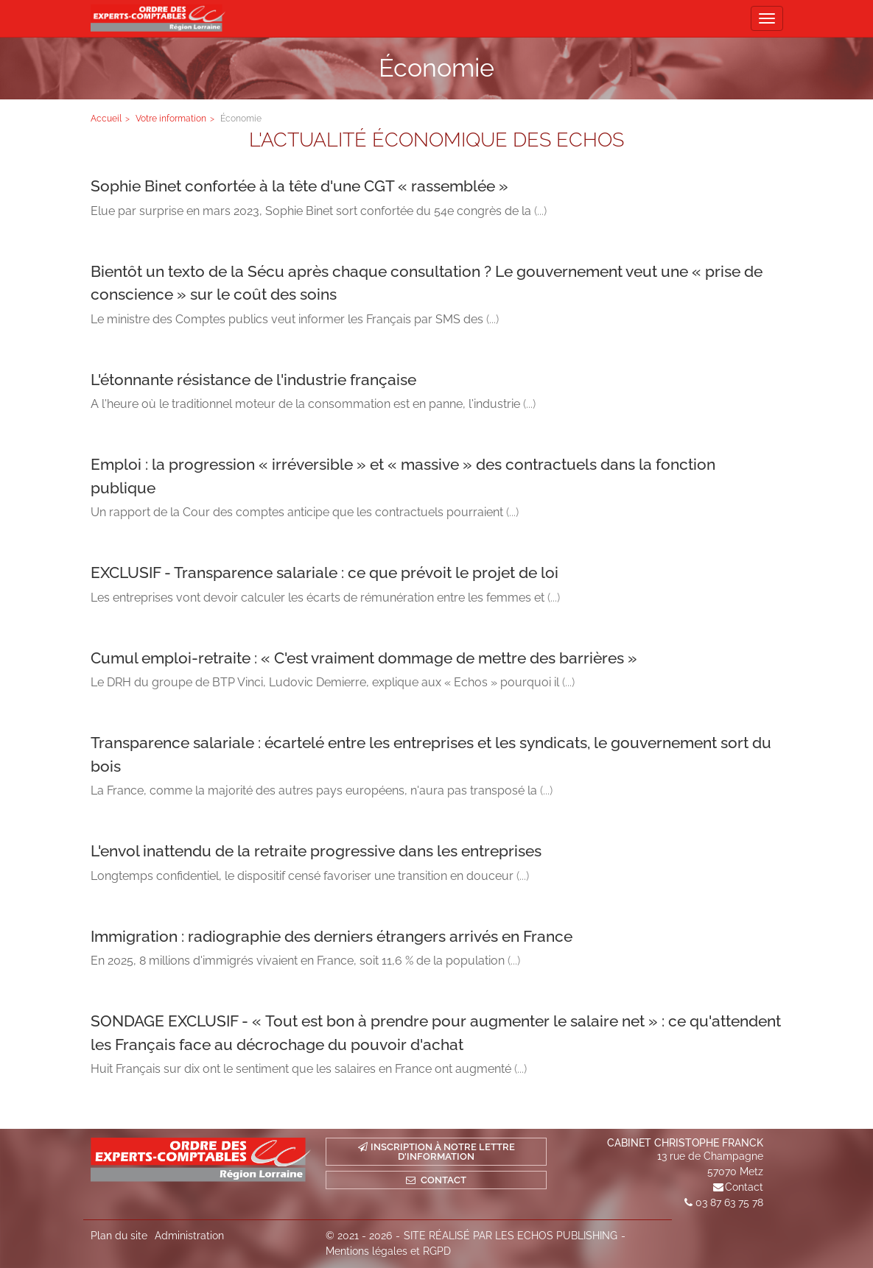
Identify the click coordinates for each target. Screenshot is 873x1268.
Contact (744, 1187)
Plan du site (119, 1235)
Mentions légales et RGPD (388, 1251)
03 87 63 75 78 (729, 1202)
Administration (189, 1235)
